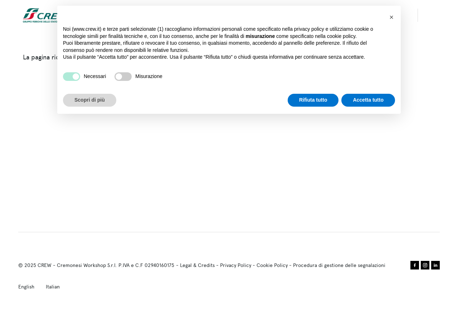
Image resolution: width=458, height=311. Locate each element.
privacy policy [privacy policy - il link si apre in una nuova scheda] (309, 29)
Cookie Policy (272, 265)
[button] (391, 17)
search (432, 15)
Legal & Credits (197, 265)
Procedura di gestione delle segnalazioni (339, 265)
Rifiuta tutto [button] (313, 100)
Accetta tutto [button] (368, 100)
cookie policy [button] (341, 36)
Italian (53, 287)
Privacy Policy (235, 265)
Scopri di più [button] (89, 100)
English (26, 287)
